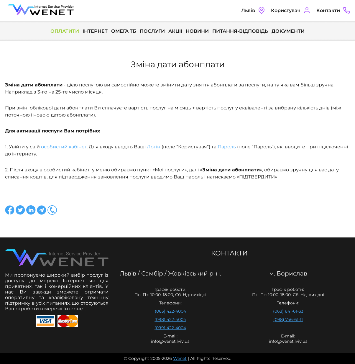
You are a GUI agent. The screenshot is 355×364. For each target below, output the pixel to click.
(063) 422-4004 (170, 311)
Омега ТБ (123, 31)
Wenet (180, 358)
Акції (175, 31)
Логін (153, 147)
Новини (197, 31)
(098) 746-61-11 (288, 319)
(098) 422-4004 (170, 319)
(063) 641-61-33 (288, 311)
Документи (288, 31)
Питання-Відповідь (240, 31)
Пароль (227, 147)
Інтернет (95, 31)
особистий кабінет (64, 147)
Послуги (152, 31)
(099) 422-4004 (170, 327)
